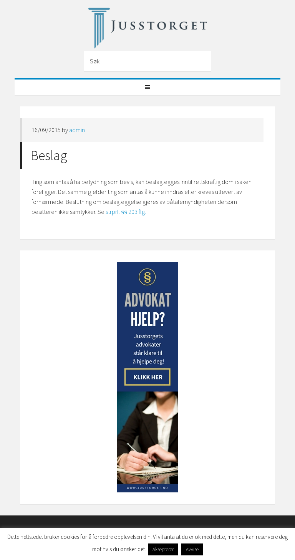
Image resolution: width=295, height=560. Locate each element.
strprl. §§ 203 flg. (126, 211)
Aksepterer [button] (163, 549)
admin (77, 130)
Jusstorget (147, 28)
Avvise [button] (192, 549)
